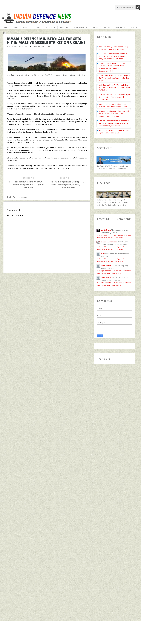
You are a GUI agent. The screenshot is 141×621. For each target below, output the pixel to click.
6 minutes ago (119, 249)
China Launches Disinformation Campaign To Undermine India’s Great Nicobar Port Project (114, 78)
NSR (102, 254)
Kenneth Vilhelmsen (109, 242)
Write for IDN (120, 27)
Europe (95, 27)
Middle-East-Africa (80, 27)
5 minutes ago (119, 237)
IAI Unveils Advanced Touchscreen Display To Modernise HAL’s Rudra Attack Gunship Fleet (114, 97)
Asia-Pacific (64, 27)
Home (6, 27)
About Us (134, 27)
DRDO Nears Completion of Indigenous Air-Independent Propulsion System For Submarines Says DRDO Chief (114, 123)
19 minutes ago (116, 285)
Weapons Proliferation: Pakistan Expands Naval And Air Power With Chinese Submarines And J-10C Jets (114, 113)
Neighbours (27, 27)
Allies (38, 27)
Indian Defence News (42, 46)
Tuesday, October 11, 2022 (18, 46)
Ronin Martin (106, 265)
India (16, 27)
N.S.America (50, 27)
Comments (24, 197)
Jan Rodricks (106, 230)
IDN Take (106, 27)
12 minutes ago (119, 261)
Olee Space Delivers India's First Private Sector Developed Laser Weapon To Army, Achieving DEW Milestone (113, 56)
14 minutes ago (116, 273)
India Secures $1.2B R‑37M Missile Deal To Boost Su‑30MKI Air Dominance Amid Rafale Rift (114, 87)
